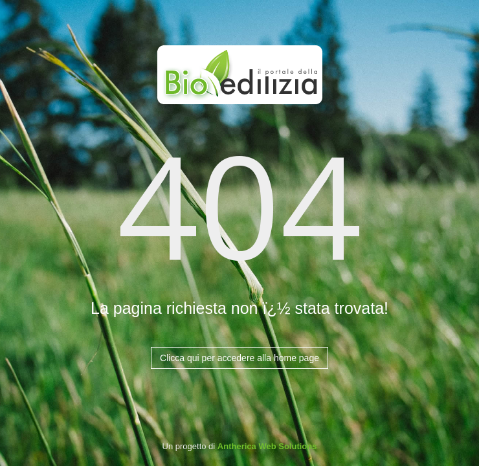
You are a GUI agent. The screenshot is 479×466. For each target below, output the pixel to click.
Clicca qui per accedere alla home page (239, 358)
